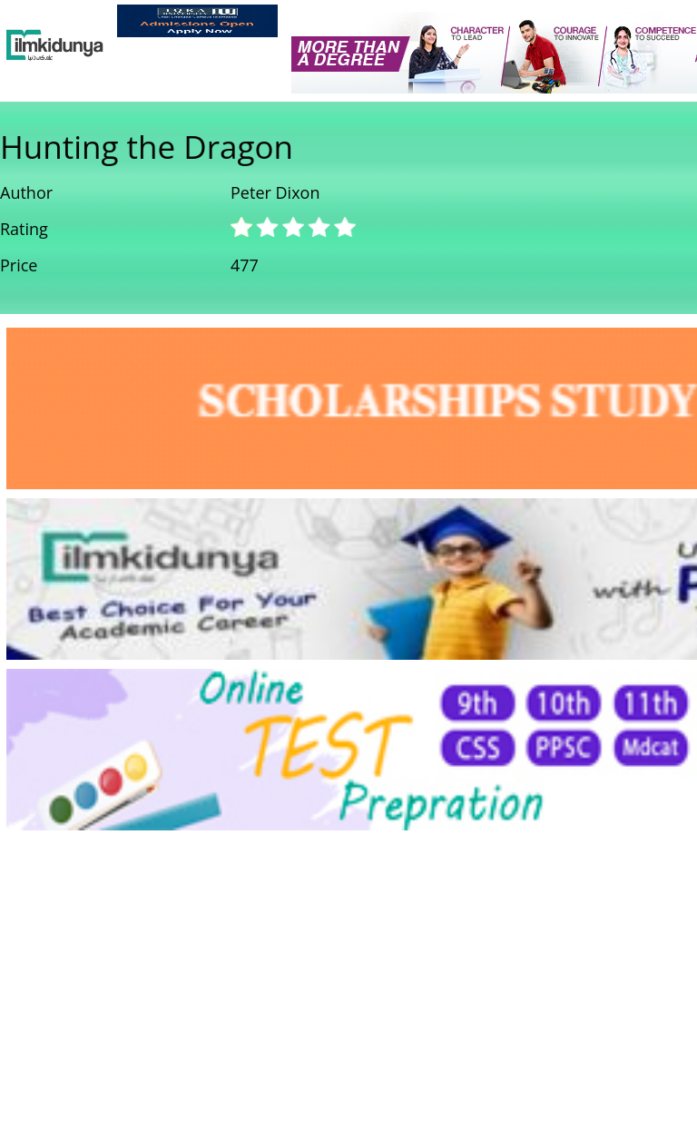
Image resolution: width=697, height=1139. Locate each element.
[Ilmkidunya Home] (54, 45)
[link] (197, 21)
